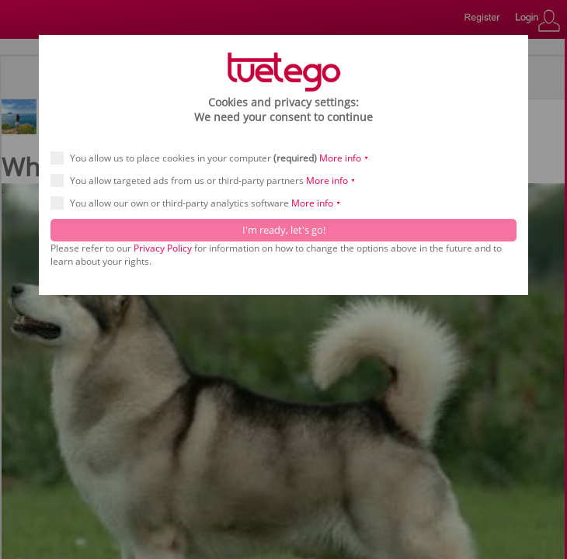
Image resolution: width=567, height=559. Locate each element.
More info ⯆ (344, 158)
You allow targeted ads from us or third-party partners (208, 180)
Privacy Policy (163, 248)
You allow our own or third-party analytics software (200, 203)
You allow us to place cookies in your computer (214, 158)
